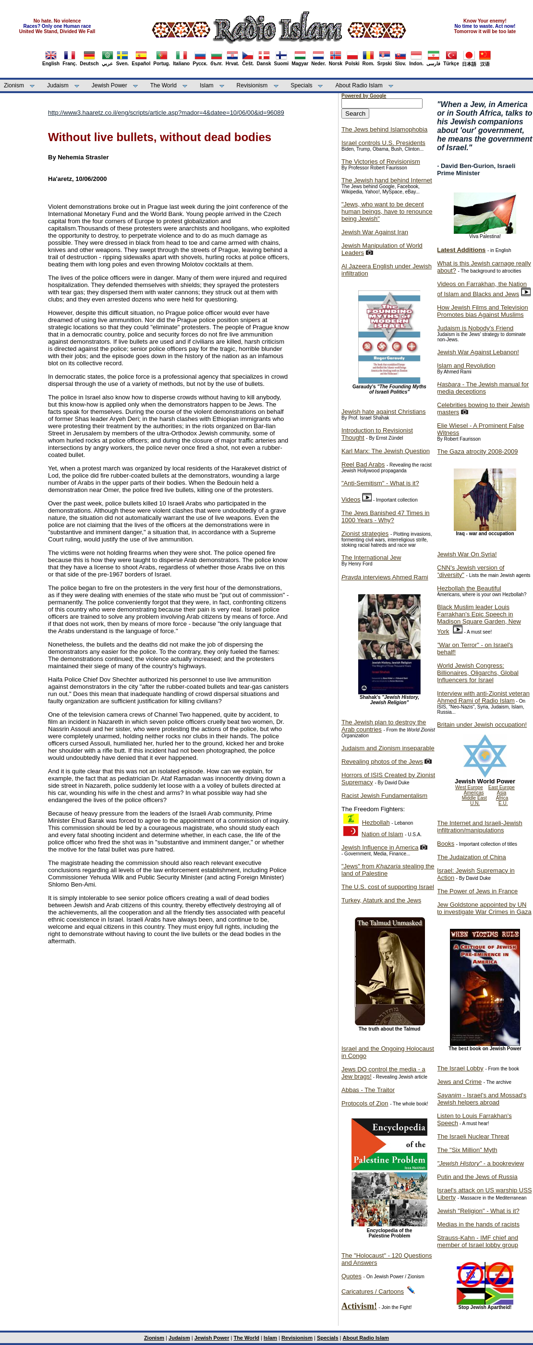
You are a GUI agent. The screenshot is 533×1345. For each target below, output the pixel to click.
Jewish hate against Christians (383, 411)
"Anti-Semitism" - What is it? (380, 483)
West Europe (469, 787)
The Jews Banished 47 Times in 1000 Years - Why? (385, 516)
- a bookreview (480, 1163)
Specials (301, 85)
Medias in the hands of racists (478, 1224)
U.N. (475, 803)
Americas (474, 792)
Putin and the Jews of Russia (477, 1176)
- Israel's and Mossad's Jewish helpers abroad (481, 1099)
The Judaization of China (471, 857)
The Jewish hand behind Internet (386, 180)
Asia (501, 792)
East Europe (501, 787)
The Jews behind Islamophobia (384, 129)
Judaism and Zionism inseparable (388, 748)
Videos (351, 499)
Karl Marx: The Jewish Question (385, 451)
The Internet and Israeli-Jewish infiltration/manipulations (479, 826)
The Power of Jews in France (477, 891)
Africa (502, 798)
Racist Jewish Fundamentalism (384, 795)
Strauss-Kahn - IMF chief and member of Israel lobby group (477, 1241)
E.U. (503, 803)
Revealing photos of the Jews (382, 761)
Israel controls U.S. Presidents (383, 142)
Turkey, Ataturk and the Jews (381, 900)
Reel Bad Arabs (363, 464)
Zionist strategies (364, 533)
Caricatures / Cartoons (372, 1291)
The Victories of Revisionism (380, 161)
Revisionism (252, 85)
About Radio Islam (359, 85)
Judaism (58, 85)
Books (445, 843)
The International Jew (371, 557)
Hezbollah (376, 822)
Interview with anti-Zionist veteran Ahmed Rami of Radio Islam (483, 697)
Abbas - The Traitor (368, 1089)
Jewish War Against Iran (374, 232)
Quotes (351, 1276)
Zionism (14, 85)
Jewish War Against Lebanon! (478, 352)
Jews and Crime (459, 1081)
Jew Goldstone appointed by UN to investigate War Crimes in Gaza (484, 908)
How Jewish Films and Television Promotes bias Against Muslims (482, 311)
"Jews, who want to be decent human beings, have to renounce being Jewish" (386, 211)
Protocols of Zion (364, 1103)
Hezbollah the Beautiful (469, 588)
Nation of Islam (382, 834)
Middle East (474, 798)
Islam (207, 85)
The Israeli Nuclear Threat (473, 1136)
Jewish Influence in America (379, 847)
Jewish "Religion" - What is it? (478, 1210)
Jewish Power (109, 85)
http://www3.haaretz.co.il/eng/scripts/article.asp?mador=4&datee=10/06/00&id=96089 (166, 112)
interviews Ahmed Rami (384, 577)
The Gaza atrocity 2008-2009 (477, 451)
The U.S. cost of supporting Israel (387, 886)
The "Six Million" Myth (467, 1149)
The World (163, 85)
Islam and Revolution (466, 365)
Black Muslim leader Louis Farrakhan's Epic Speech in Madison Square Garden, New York (479, 619)
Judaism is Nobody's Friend (475, 328)
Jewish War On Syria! (467, 554)
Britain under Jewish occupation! (482, 724)
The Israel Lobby (460, 1068)
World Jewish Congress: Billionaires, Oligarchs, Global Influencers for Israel (478, 673)
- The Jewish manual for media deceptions (483, 388)
